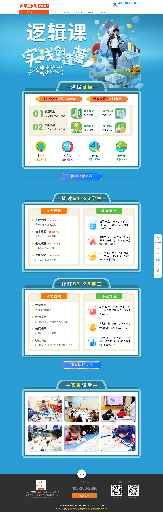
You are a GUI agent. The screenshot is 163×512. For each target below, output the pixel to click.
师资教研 (67, 12)
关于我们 (91, 12)
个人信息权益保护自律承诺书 (97, 509)
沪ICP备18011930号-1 (49, 495)
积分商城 (103, 12)
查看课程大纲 (81, 365)
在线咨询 (84, 496)
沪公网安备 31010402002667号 (42, 497)
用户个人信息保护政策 (63, 509)
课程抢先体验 (81, 176)
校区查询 (79, 12)
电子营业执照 (33, 495)
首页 (55, 12)
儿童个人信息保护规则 (79, 509)
